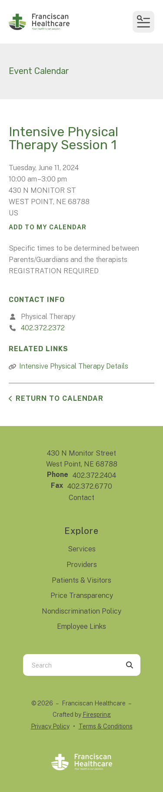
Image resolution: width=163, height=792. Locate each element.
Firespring (97, 714)
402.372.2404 (94, 475)
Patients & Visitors (81, 580)
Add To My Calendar (47, 227)
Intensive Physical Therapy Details (73, 366)
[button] (143, 22)
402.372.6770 (89, 486)
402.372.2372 (43, 328)
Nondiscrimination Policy (81, 611)
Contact (81, 497)
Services (82, 549)
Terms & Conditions (106, 726)
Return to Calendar (59, 398)
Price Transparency (81, 595)
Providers (82, 564)
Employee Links (81, 626)
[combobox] (71, 665)
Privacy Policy (50, 726)
